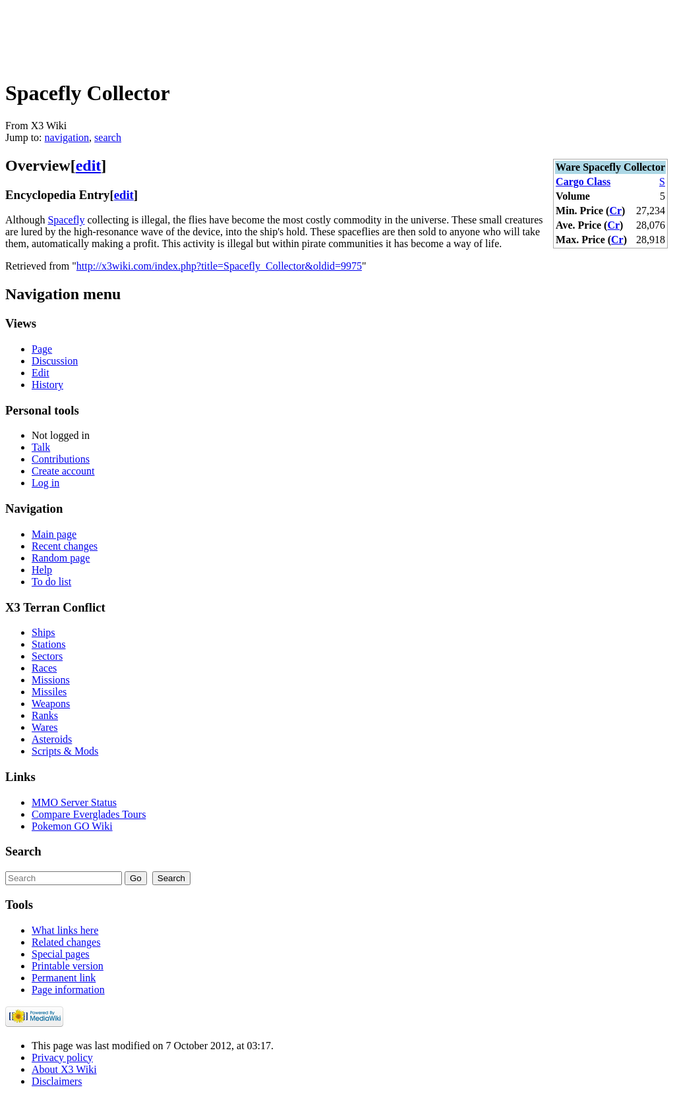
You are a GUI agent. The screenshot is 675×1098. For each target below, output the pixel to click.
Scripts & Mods (65, 751)
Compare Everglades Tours (89, 814)
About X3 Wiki (64, 1069)
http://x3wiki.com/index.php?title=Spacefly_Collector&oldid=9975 (219, 266)
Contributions (61, 459)
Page (42, 349)
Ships (43, 632)
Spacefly (65, 219)
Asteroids (52, 739)
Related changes (66, 942)
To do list (51, 581)
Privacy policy (62, 1057)
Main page (54, 534)
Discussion (55, 360)
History (47, 384)
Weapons (51, 703)
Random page (61, 557)
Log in (45, 482)
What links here (65, 930)
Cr (615, 210)
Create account (63, 471)
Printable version (67, 965)
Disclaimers (57, 1081)
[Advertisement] (245, 35)
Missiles (49, 691)
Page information (68, 989)
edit (89, 165)
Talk (41, 447)
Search (23, 851)
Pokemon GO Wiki (72, 826)
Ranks (45, 715)
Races (44, 668)
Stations (49, 644)
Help (42, 569)
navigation (67, 137)
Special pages (61, 954)
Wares (45, 727)
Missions (51, 679)
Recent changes (65, 546)
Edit (40, 372)
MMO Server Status (74, 802)
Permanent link (64, 977)
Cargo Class (583, 181)
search (107, 137)
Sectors (47, 656)
